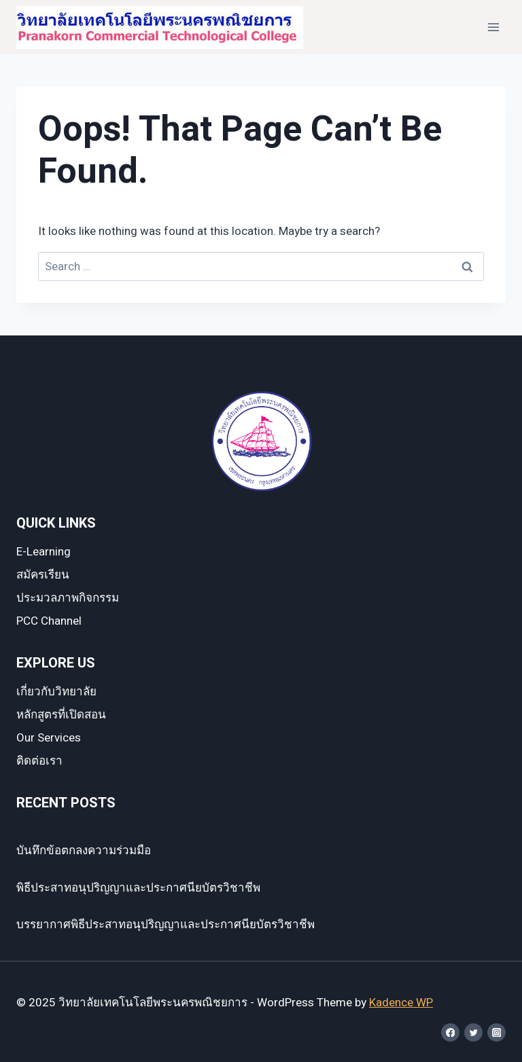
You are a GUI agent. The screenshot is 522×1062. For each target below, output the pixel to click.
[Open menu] (493, 26)
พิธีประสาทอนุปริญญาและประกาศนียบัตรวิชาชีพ (138, 887)
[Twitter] (473, 1032)
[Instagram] (496, 1032)
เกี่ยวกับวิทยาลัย (56, 691)
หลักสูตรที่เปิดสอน (61, 714)
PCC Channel (49, 620)
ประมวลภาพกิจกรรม (67, 597)
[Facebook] (450, 1032)
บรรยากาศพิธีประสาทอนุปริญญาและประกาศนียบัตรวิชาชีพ (165, 924)
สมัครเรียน (42, 574)
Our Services (48, 737)
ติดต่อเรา (39, 760)
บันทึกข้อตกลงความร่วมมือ (83, 850)
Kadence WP (401, 1002)
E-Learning (43, 551)
